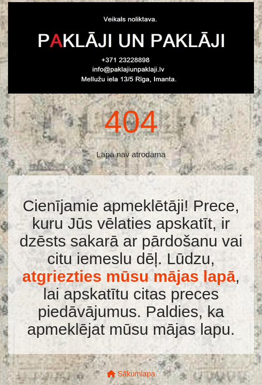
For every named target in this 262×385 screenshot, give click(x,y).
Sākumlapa (131, 373)
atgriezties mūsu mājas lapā (129, 276)
